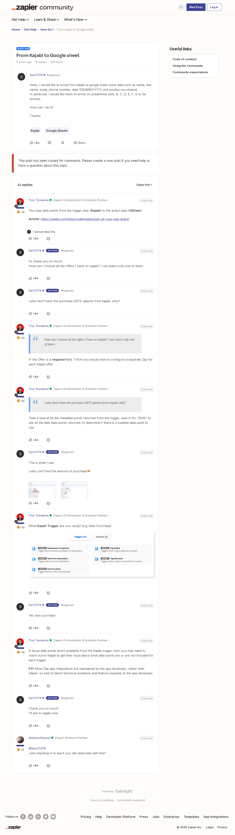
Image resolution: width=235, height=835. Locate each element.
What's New (76, 19)
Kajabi (35, 130)
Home (16, 29)
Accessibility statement (131, 800)
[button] (196, 7)
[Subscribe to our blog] (38, 817)
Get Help (21, 19)
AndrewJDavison (39, 738)
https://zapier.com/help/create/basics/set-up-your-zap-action (85, 219)
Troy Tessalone (39, 200)
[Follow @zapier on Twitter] (46, 817)
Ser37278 (36, 75)
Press (144, 817)
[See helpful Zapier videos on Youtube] (53, 817)
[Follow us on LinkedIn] (30, 817)
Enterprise (171, 817)
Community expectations (190, 72)
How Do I (46, 29)
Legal (209, 827)
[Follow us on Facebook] (23, 817)
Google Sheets (57, 130)
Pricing (86, 817)
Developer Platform (120, 817)
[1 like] (41, 232)
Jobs (156, 817)
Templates (191, 817)
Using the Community (188, 66)
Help (98, 817)
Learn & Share (47, 19)
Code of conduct (184, 59)
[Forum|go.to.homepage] (43, 7)
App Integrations (215, 817)
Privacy (222, 827)
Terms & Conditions (102, 800)
